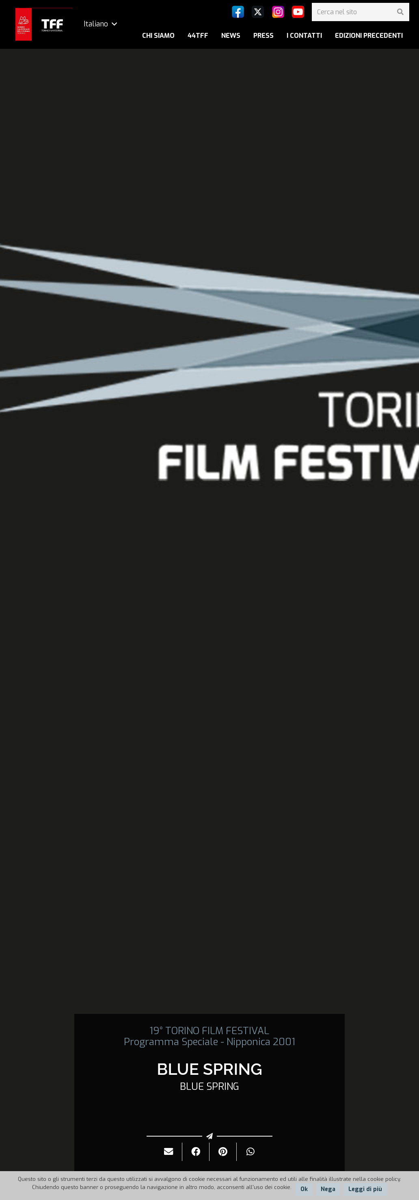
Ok (304, 1189)
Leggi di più (365, 1189)
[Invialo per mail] (168, 1152)
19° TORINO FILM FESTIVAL (209, 1030)
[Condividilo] (196, 1152)
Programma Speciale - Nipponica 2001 (209, 1041)
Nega (328, 1189)
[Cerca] (400, 12)
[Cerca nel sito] (360, 12)
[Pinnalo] (223, 1152)
